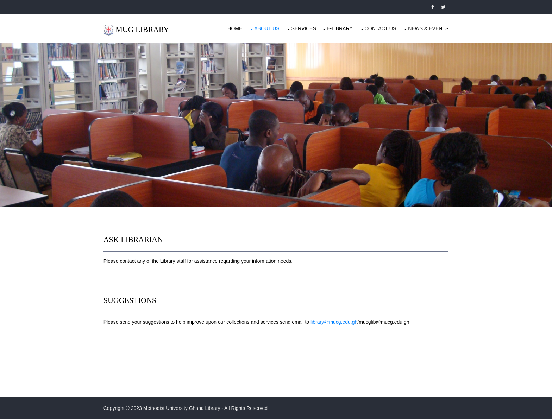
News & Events (428, 28)
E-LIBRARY (339, 28)
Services (303, 28)
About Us (266, 28)
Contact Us (380, 28)
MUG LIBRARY (143, 29)
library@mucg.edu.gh (334, 321)
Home (234, 28)
